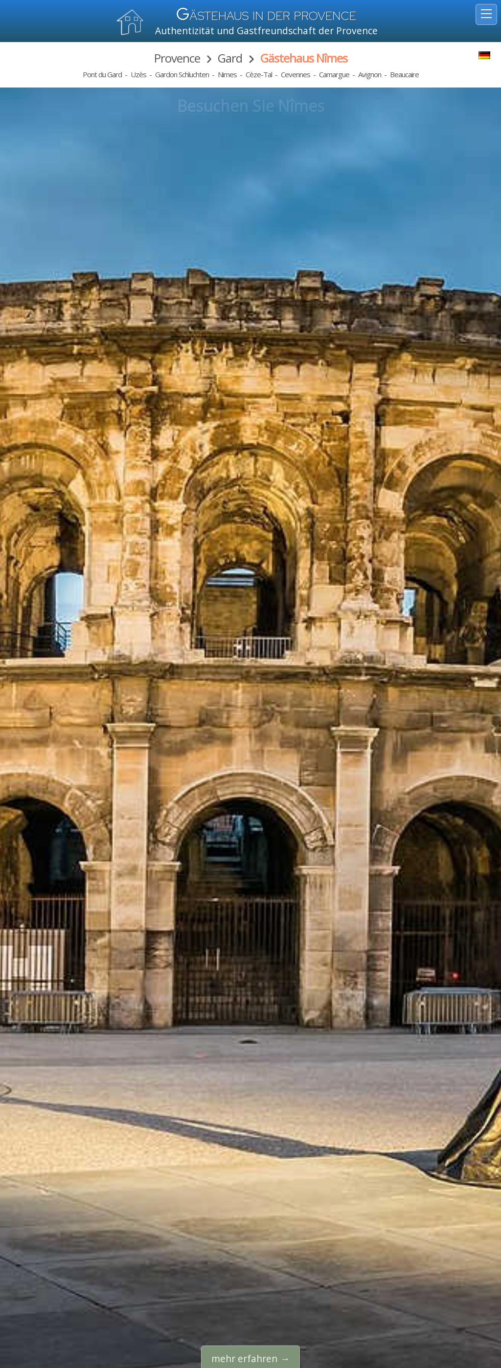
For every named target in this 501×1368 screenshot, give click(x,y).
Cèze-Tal (259, 74)
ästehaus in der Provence (266, 15)
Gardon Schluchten (182, 74)
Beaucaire (404, 74)
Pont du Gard (102, 74)
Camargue (334, 74)
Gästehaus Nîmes (303, 58)
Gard (230, 58)
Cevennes (295, 74)
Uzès (138, 74)
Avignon (369, 74)
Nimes (227, 74)
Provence (177, 58)
